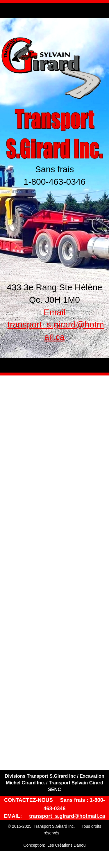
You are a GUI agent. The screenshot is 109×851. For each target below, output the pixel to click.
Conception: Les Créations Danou (54, 845)
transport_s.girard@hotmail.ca (67, 816)
